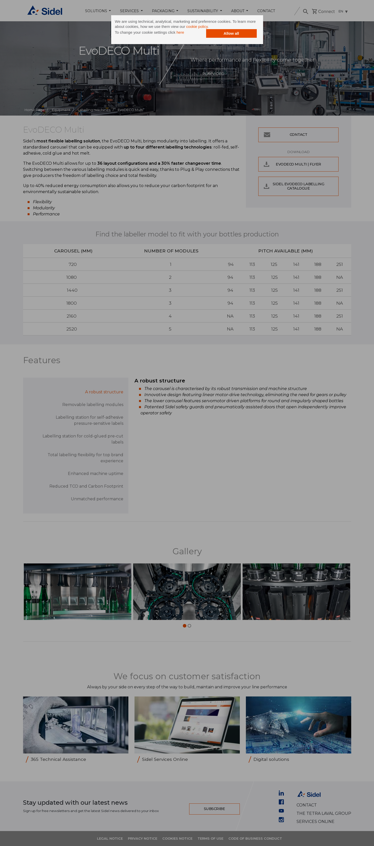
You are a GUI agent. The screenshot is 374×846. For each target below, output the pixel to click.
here (180, 32)
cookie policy (197, 26)
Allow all (231, 33)
